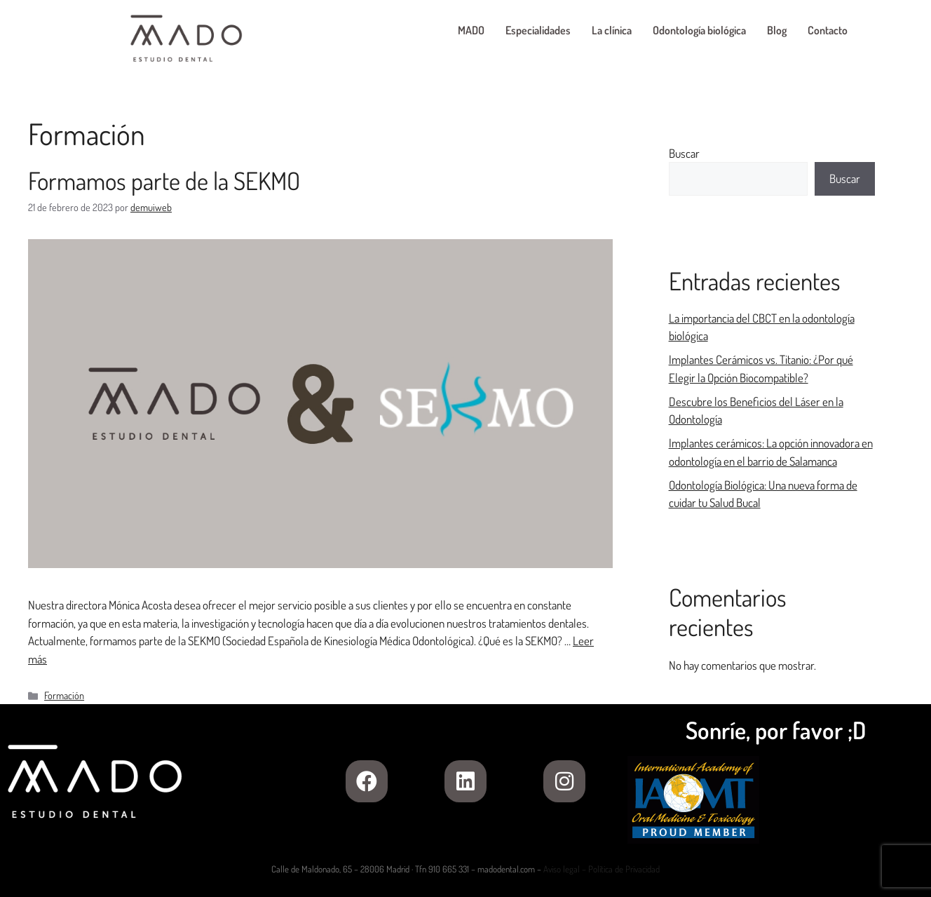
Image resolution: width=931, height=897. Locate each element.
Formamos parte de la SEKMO (164, 180)
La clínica (612, 30)
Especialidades (538, 30)
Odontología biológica (699, 30)
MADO (471, 30)
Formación (64, 695)
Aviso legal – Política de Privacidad (601, 869)
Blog (777, 30)
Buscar (684, 153)
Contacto (828, 30)
